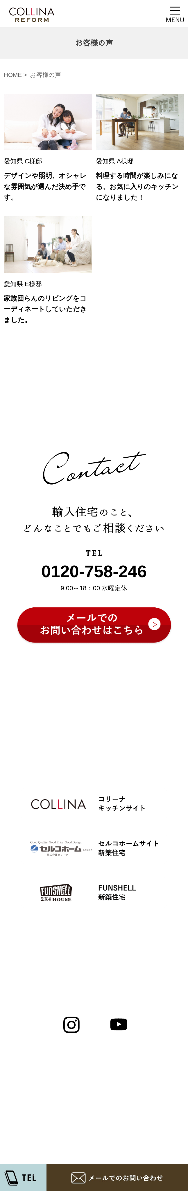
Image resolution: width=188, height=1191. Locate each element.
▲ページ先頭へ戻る (94, 961)
